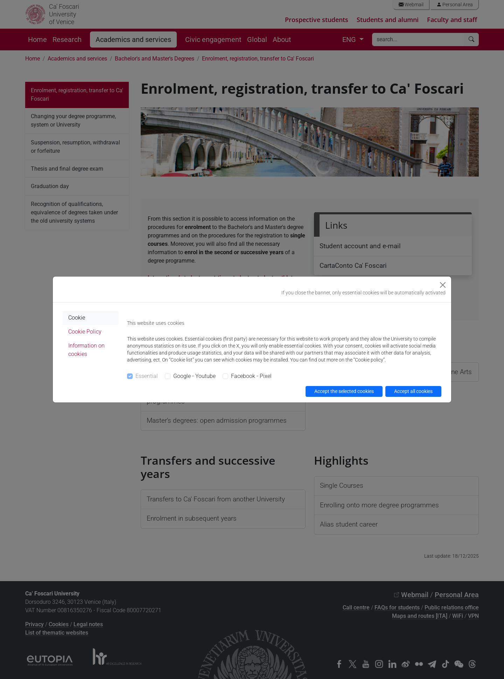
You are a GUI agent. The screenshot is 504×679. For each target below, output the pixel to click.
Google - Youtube (194, 376)
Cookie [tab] (76, 317)
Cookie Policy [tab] (85, 331)
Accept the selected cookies (344, 391)
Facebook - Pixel (251, 376)
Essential (146, 376)
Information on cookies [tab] (86, 349)
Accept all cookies (413, 391)
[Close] (442, 285)
